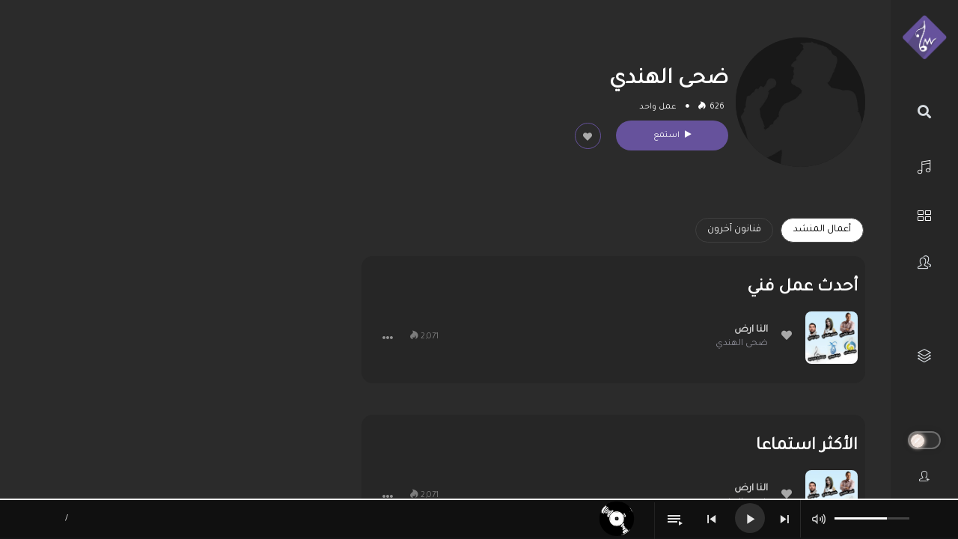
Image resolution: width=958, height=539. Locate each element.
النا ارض (751, 330)
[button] (388, 338)
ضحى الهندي (742, 344)
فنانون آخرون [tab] (734, 230)
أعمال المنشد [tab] (822, 230)
